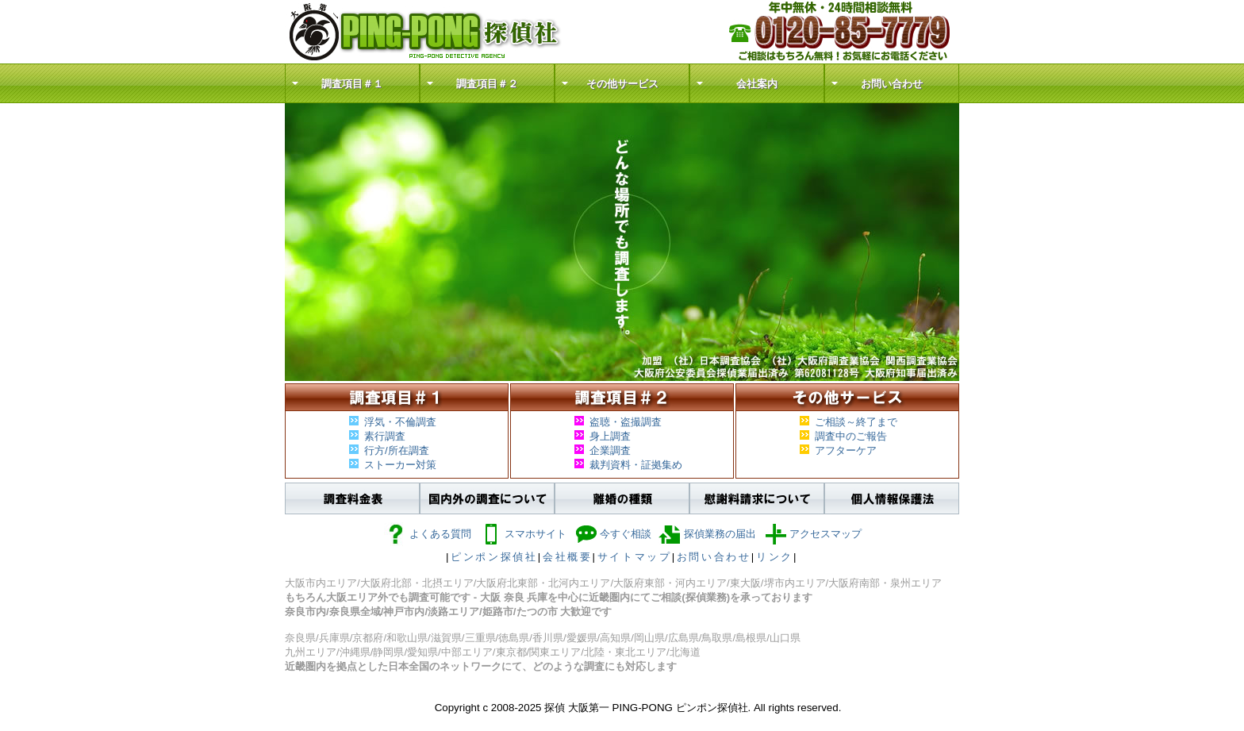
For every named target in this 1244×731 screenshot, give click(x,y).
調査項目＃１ (352, 84)
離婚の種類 (622, 498)
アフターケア (846, 450)
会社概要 (568, 557)
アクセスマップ (813, 534)
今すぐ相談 (612, 534)
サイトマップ (634, 557)
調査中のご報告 (851, 436)
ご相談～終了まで (856, 422)
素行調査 (384, 436)
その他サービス (622, 84)
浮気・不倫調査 (400, 422)
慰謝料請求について (756, 498)
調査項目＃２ (487, 84)
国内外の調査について (487, 498)
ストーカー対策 (400, 465)
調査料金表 (352, 498)
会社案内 (757, 84)
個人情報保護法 (891, 498)
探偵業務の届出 (707, 534)
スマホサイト (522, 534)
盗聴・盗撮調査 (625, 422)
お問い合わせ (892, 84)
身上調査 (610, 436)
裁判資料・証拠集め (635, 465)
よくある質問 (427, 534)
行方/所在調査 (396, 450)
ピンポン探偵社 (494, 557)
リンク (774, 557)
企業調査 (610, 450)
